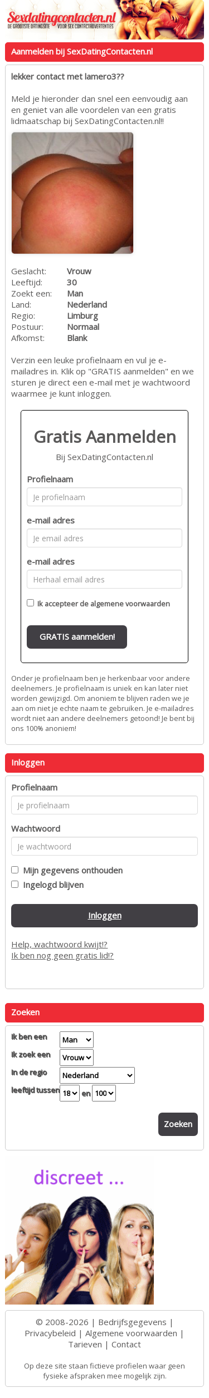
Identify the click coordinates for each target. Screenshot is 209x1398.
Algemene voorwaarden (131, 1332)
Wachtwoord (35, 828)
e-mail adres (51, 520)
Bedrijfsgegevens (132, 1321)
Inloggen (104, 915)
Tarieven (85, 1344)
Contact (126, 1344)
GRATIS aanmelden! (77, 636)
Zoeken (178, 1123)
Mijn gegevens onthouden (70, 870)
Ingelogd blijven (51, 884)
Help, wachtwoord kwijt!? (59, 944)
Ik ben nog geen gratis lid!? (62, 955)
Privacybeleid (50, 1332)
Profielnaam (50, 479)
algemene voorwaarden (130, 604)
